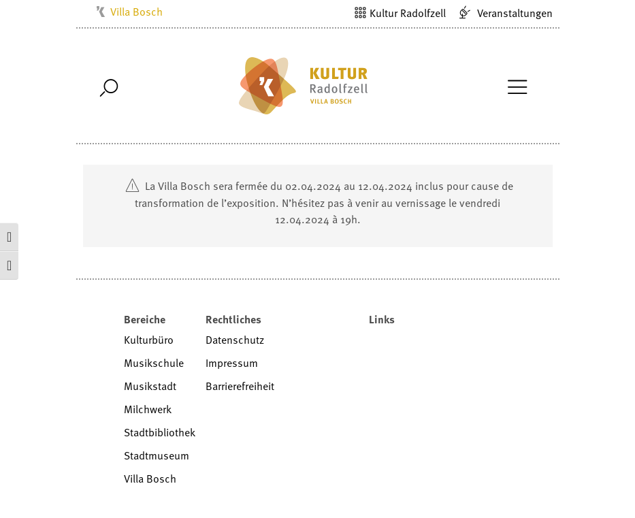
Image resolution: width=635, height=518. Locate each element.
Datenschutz (235, 339)
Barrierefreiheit (240, 386)
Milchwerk (148, 409)
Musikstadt (150, 386)
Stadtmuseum (156, 455)
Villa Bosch (136, 11)
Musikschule (154, 363)
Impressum (232, 363)
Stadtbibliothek (159, 432)
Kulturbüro (149, 339)
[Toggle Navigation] (517, 86)
